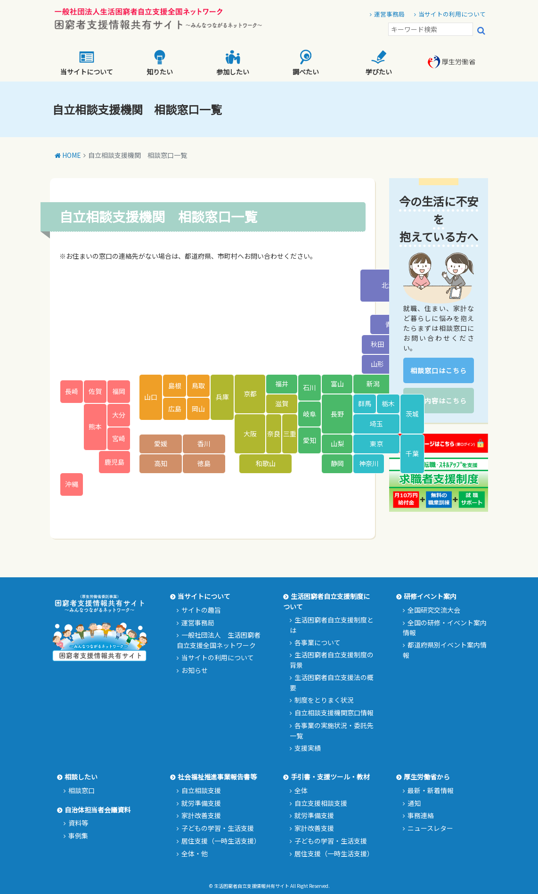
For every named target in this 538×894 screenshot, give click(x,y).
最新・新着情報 (431, 790)
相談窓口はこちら (438, 370)
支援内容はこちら (438, 400)
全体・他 (194, 853)
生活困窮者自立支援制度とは (332, 625)
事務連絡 (421, 815)
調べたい (306, 62)
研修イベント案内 (430, 596)
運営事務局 (389, 13)
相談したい (81, 776)
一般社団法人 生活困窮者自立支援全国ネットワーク (219, 640)
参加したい (232, 62)
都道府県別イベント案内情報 (445, 650)
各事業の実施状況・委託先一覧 (332, 730)
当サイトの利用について (452, 13)
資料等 (78, 823)
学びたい (379, 62)
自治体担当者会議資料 (97, 809)
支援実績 (307, 748)
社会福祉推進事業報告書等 (217, 776)
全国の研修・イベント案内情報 (445, 628)
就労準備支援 (201, 803)
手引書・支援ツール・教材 (330, 776)
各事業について (317, 642)
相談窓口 (81, 790)
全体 (301, 790)
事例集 (78, 835)
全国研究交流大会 (434, 610)
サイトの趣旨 (201, 610)
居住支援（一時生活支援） (221, 840)
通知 (414, 803)
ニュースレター (430, 828)
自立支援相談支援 (320, 803)
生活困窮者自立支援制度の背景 (332, 660)
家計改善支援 (201, 815)
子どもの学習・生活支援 (217, 828)
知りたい (160, 62)
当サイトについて (86, 62)
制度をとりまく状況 (324, 700)
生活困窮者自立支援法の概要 (332, 682)
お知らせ (194, 670)
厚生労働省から (427, 776)
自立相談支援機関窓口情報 (334, 712)
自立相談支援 (201, 790)
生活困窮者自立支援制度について (326, 601)
